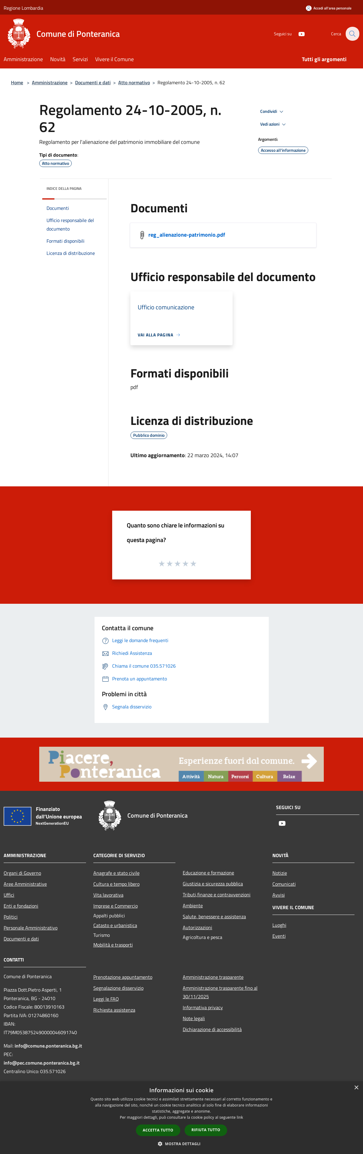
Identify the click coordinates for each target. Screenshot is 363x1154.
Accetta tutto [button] (158, 1130)
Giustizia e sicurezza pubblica (213, 883)
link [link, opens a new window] (240, 1117)
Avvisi (278, 895)
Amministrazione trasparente (213, 977)
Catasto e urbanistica (115, 925)
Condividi (272, 111)
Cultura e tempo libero (116, 884)
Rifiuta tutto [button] (206, 1129)
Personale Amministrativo (30, 927)
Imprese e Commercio (115, 905)
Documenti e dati (93, 82)
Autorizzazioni (197, 927)
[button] (181, 1144)
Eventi (279, 936)
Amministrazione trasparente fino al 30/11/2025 (220, 992)
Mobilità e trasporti (113, 944)
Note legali (194, 1018)
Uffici (9, 895)
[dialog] (181, 1117)
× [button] (356, 1088)
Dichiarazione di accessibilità (212, 1029)
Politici (11, 916)
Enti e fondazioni (21, 905)
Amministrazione (49, 82)
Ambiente (193, 905)
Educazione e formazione (208, 872)
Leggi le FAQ (106, 999)
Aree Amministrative (25, 884)
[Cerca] (352, 33)
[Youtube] (298, 34)
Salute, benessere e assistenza (214, 916)
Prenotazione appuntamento (122, 977)
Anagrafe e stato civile (116, 873)
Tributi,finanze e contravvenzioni (217, 894)
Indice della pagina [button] (64, 188)
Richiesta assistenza (114, 1009)
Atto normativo (134, 82)
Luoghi (279, 925)
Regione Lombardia (23, 8)
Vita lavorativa (108, 895)
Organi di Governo (22, 873)
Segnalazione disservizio (118, 988)
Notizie (279, 873)
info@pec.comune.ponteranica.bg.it (42, 1062)
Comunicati (284, 884)
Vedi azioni (274, 124)
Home (17, 82)
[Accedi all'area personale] (328, 8)
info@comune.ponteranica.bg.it (48, 1045)
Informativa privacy (203, 1007)
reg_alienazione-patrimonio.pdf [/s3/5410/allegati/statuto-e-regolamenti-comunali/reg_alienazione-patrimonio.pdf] (186, 235)
